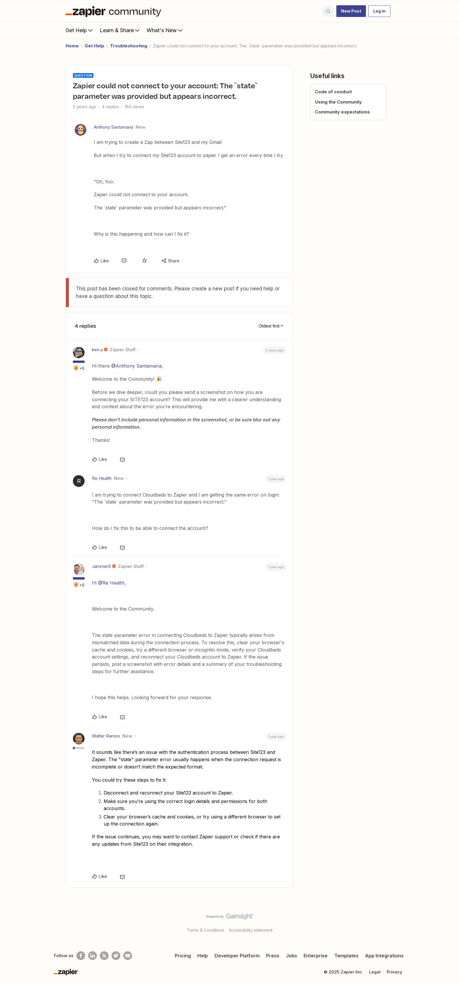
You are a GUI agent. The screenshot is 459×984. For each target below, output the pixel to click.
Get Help (80, 30)
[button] (351, 11)
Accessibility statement (251, 930)
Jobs (291, 956)
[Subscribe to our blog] (104, 955)
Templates (346, 956)
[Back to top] (447, 921)
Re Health (102, 478)
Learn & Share (120, 30)
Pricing (183, 956)
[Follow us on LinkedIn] (92, 955)
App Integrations (384, 956)
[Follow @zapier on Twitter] (116, 955)
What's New (165, 30)
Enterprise (316, 956)
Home (72, 46)
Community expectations (342, 112)
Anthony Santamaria (113, 127)
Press (272, 956)
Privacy (394, 971)
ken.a (97, 349)
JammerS (101, 566)
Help (202, 956)
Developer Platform (237, 956)
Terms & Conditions (205, 930)
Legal (375, 971)
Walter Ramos (106, 736)
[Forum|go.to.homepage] (115, 11)
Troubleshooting (128, 46)
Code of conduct (333, 91)
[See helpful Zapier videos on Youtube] (127, 955)
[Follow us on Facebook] (80, 955)
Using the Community (338, 102)
